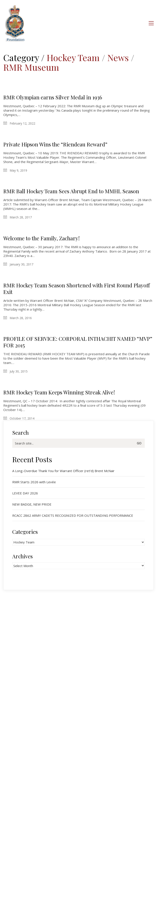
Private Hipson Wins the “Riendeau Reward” (55, 144)
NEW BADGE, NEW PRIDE (31, 504)
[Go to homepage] (15, 23)
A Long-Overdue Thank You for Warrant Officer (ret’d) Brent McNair (63, 471)
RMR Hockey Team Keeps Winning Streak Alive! (59, 392)
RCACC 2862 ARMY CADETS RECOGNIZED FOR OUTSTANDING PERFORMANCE (72, 515)
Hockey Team (73, 57)
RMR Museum (31, 67)
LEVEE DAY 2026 (25, 493)
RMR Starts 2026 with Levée (34, 482)
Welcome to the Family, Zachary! (41, 238)
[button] (151, 23)
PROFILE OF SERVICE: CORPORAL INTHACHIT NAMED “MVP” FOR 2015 (77, 341)
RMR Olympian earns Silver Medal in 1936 (52, 97)
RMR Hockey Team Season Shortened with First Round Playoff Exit (76, 288)
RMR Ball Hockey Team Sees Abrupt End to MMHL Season (71, 191)
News (118, 57)
